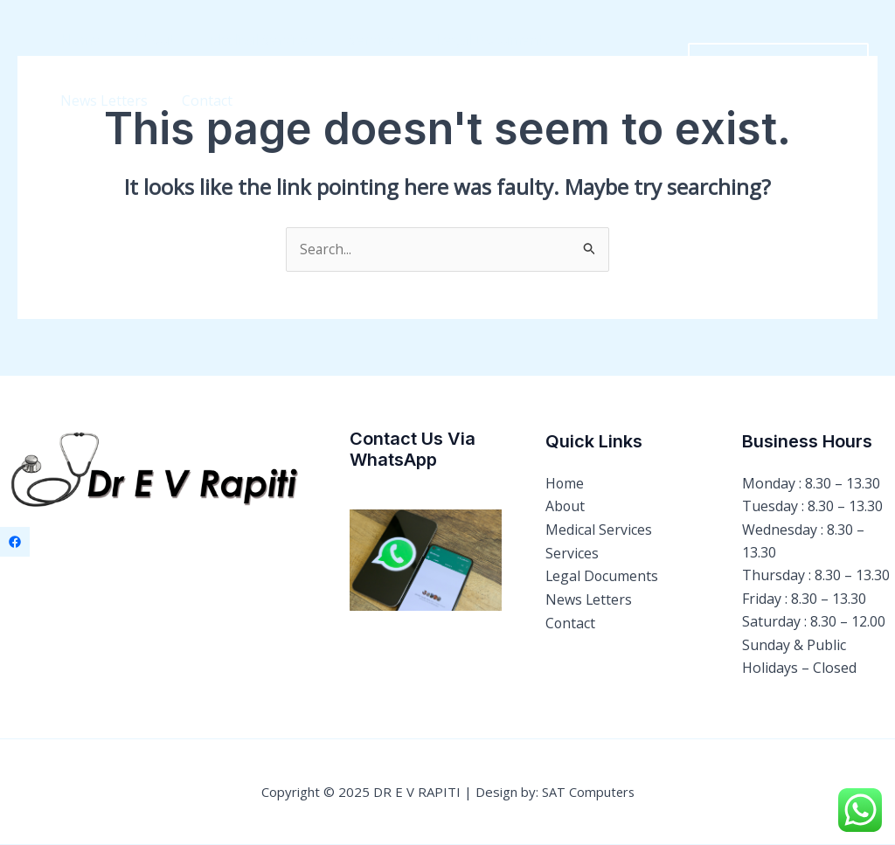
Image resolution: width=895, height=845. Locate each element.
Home (77, 39)
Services (354, 39)
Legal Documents (466, 39)
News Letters (595, 39)
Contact (83, 100)
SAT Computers (588, 792)
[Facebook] (15, 542)
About (145, 39)
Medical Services (246, 39)
